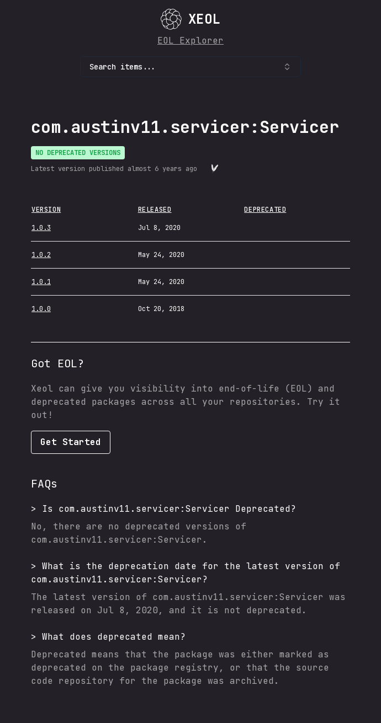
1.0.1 (41, 281)
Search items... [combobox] (190, 67)
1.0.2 (41, 254)
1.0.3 (41, 227)
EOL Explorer (190, 40)
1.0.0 (41, 308)
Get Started (70, 442)
